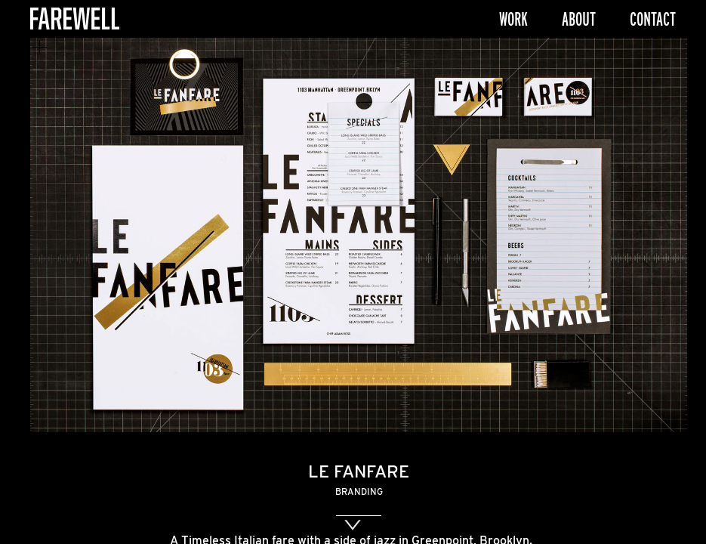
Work (513, 19)
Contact (653, 19)
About (579, 19)
